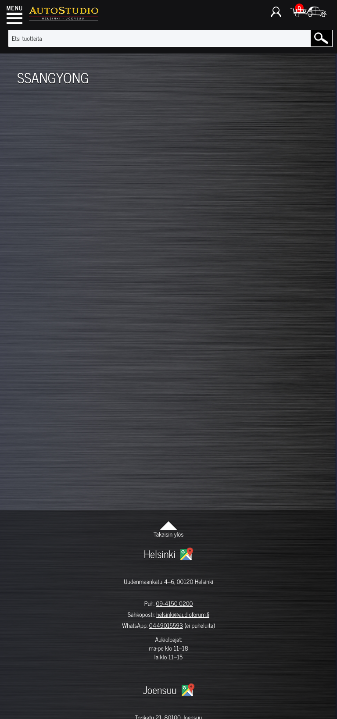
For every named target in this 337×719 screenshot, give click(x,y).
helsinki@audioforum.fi (182, 614)
